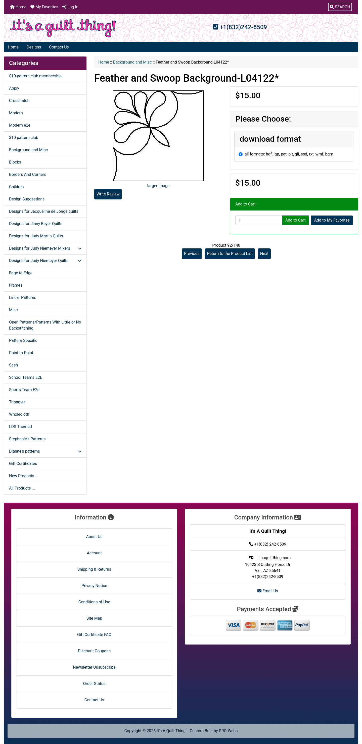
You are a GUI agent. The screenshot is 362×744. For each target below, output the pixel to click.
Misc (13, 309)
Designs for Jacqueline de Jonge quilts (43, 211)
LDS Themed (20, 426)
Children (16, 186)
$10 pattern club (23, 137)
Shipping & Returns (94, 569)
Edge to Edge (20, 273)
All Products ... (22, 488)
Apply (14, 88)
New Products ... (23, 475)
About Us (94, 536)
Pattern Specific (23, 340)
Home (18, 7)
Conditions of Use (94, 602)
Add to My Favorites (332, 220)
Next (264, 253)
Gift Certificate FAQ (94, 634)
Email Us (267, 591)
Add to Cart (295, 220)
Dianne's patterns (45, 451)
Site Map (94, 618)
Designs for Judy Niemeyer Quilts (45, 260)
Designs (34, 47)
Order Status (94, 683)
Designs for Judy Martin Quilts (36, 236)
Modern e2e (19, 125)
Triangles (17, 402)
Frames (15, 285)
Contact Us (59, 47)
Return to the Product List (230, 253)
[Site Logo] (63, 28)
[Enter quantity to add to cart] (258, 220)
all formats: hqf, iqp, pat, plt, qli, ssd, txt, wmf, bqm (289, 154)
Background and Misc (132, 62)
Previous (192, 253)
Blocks (15, 162)
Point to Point (21, 352)
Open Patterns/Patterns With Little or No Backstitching (45, 325)
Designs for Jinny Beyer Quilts (35, 223)
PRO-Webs (228, 730)
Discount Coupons (94, 651)
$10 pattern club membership (35, 76)
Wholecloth (19, 414)
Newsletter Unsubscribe (94, 667)
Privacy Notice (94, 585)
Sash (13, 365)
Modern (16, 113)
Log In (70, 7)
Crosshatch (19, 100)
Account (94, 553)
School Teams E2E (25, 377)
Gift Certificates (23, 463)
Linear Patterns (22, 297)
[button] (340, 7)
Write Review (108, 194)
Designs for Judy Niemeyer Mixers (45, 248)
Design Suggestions (26, 199)
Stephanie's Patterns (27, 439)
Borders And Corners (27, 174)
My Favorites (44, 7)
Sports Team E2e (24, 389)
